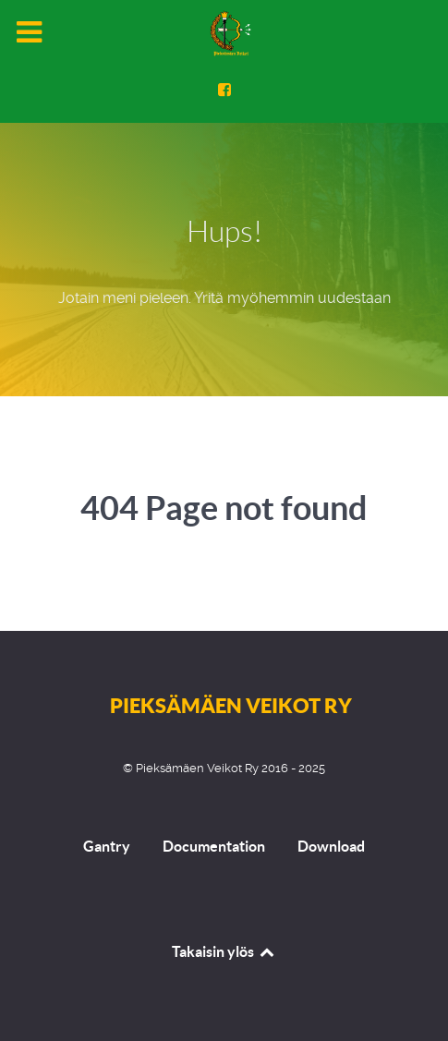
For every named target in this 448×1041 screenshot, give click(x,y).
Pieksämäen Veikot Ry (231, 705)
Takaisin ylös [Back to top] (224, 951)
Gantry (106, 846)
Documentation (214, 846)
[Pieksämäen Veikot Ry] (224, 33)
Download (331, 846)
